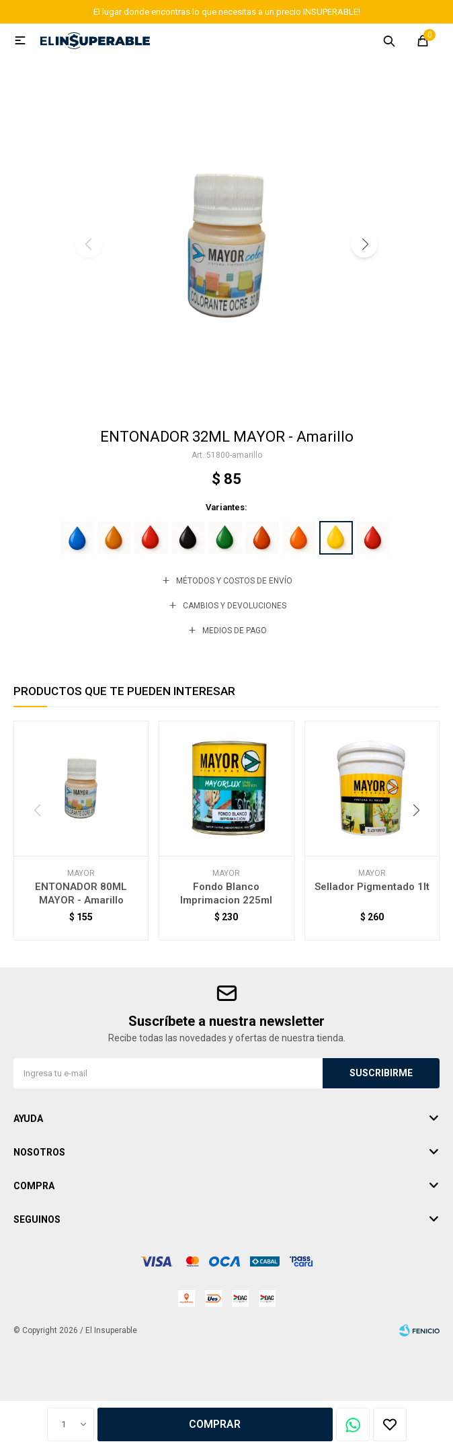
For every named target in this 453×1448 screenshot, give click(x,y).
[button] (364, 244)
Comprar (215, 1424)
